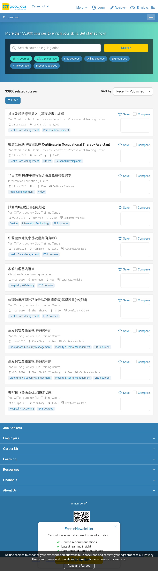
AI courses (21, 61)
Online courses (96, 61)
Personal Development (57, 132)
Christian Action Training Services (30, 277)
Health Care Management (24, 132)
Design (14, 226)
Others (48, 163)
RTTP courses (21, 68)
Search (134, 50)
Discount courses (46, 68)
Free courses (72, 61)
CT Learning (11, 20)
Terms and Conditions (60, 559)
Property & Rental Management (73, 349)
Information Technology (36, 226)
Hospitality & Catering (22, 288)
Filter (13, 103)
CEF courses (47, 61)
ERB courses (119, 61)
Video (42, 194)
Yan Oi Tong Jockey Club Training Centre (34, 215)
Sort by (105, 93)
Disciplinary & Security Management (30, 349)
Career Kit (48, 7)
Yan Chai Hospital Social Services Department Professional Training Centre (56, 122)
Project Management (22, 194)
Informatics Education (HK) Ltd (28, 183)
